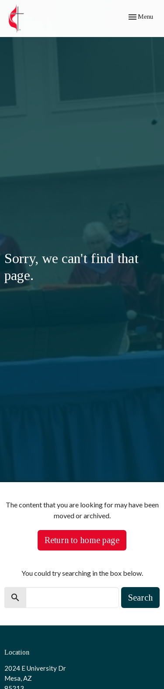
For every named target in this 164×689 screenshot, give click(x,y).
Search (140, 597)
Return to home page (82, 540)
